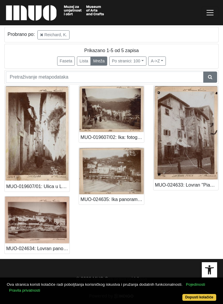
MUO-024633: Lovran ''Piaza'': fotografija (186, 184)
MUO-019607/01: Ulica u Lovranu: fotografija (38, 186)
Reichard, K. (53, 34)
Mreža (99, 61)
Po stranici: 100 (126, 61)
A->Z (155, 61)
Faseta (66, 61)
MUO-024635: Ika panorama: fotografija (112, 199)
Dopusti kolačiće (199, 297)
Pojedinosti (195, 284)
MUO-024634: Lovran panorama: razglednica (38, 248)
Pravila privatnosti (24, 290)
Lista (84, 61)
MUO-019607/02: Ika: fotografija (112, 137)
